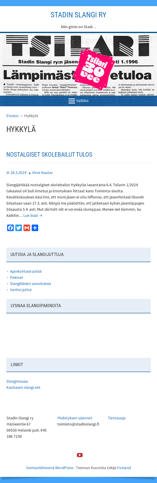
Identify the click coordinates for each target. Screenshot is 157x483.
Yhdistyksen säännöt (75, 417)
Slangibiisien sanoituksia (31, 283)
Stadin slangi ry (78, 14)
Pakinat (16, 277)
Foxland (124, 467)
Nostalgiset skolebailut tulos (52, 154)
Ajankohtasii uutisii (25, 271)
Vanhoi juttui (20, 289)
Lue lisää (33, 215)
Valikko (82, 100)
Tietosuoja (117, 417)
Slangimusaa (17, 381)
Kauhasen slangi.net (23, 387)
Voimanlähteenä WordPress (50, 467)
